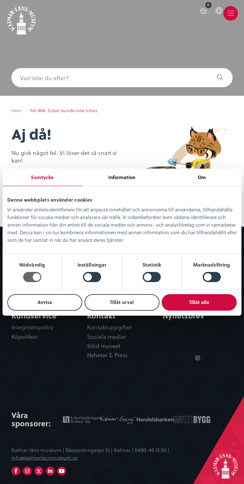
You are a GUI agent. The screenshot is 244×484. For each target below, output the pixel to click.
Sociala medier (106, 337)
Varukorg (202, 9)
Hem (16, 110)
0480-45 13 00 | (152, 450)
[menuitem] (198, 13)
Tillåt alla (199, 302)
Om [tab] (202, 177)
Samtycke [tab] (42, 177)
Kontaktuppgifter (109, 328)
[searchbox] (109, 77)
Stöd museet (103, 346)
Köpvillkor (24, 337)
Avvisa (44, 302)
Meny (230, 18)
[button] (220, 77)
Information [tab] (121, 177)
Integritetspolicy (32, 328)
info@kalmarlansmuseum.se (44, 457)
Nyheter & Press (107, 355)
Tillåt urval (122, 302)
